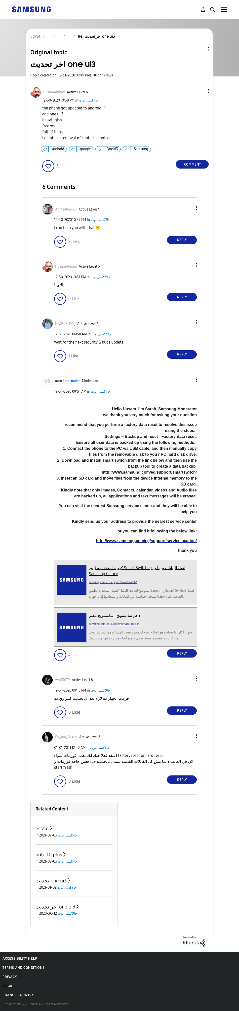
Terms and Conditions (23, 968)
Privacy (9, 977)
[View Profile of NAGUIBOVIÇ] (65, 324)
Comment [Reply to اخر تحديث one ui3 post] (192, 164)
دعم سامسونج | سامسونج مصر (114, 615)
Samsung (141, 149)
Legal (7, 986)
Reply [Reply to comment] (182, 240)
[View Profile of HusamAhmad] (54, 92)
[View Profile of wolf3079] (62, 680)
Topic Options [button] (200, 49)
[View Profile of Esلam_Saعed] (66, 737)
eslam (42, 829)
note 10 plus (49, 855)
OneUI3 (112, 149)
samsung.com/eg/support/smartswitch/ (113, 582)
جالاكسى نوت (89, 100)
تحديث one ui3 (51, 881)
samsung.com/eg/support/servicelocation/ (115, 624)
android (58, 149)
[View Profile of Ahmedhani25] (66, 209)
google (85, 149)
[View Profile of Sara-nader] (71, 381)
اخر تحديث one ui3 (55, 907)
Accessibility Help (19, 958)
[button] (200, 91)
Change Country (18, 995)
